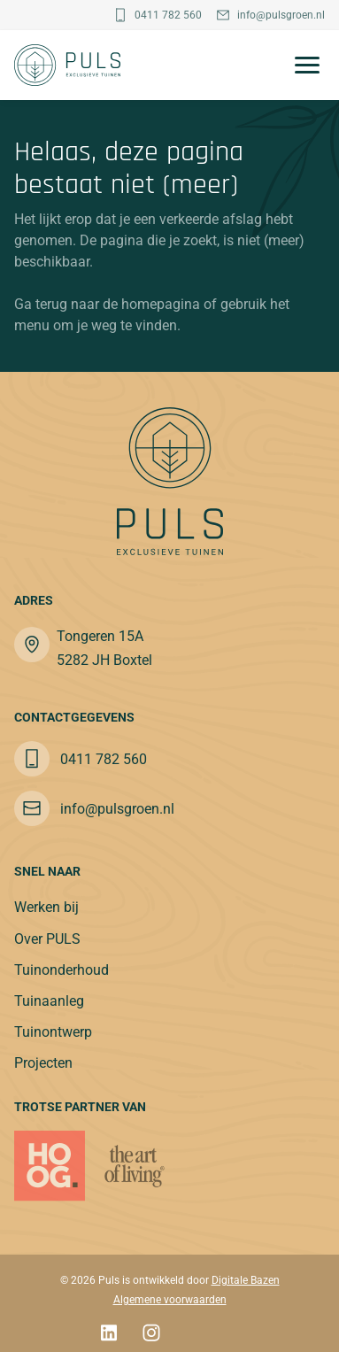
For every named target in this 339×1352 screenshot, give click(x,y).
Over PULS (47, 939)
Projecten (43, 1063)
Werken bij (46, 907)
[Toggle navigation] (302, 65)
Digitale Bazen (246, 1280)
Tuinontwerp (53, 1032)
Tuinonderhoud (61, 970)
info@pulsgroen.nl (281, 15)
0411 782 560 (168, 15)
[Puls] (67, 65)
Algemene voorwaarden (170, 1300)
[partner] (134, 1166)
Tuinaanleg (49, 1001)
